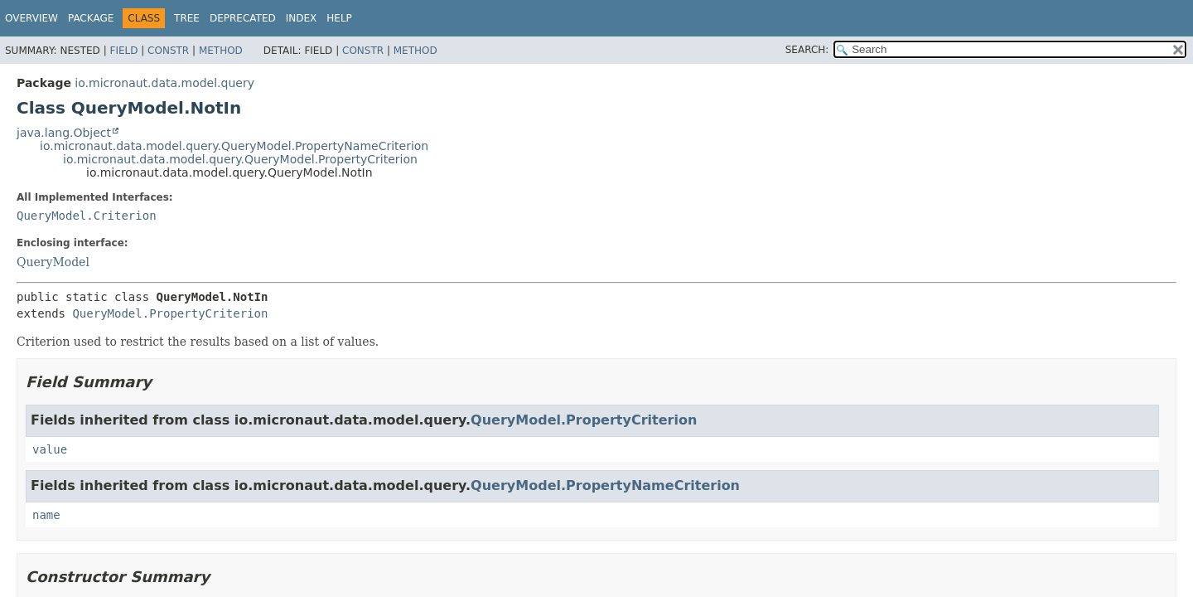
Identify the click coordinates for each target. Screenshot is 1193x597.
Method (221, 50)
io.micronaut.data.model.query (164, 83)
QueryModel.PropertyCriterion (170, 313)
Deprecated (243, 18)
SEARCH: (807, 50)
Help (339, 18)
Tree (187, 18)
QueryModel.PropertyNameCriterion (605, 485)
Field (123, 50)
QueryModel (53, 262)
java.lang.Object (64, 132)
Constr (168, 50)
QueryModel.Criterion (87, 215)
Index (301, 18)
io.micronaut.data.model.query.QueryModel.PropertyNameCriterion (234, 146)
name (46, 515)
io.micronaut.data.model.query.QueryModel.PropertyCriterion (240, 159)
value (49, 449)
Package (91, 18)
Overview (31, 18)
